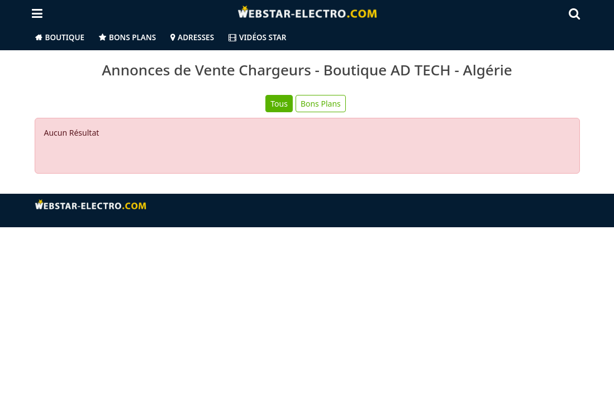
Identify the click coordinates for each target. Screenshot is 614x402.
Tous (279, 103)
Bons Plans (132, 37)
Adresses (196, 37)
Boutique (65, 37)
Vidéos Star (257, 37)
